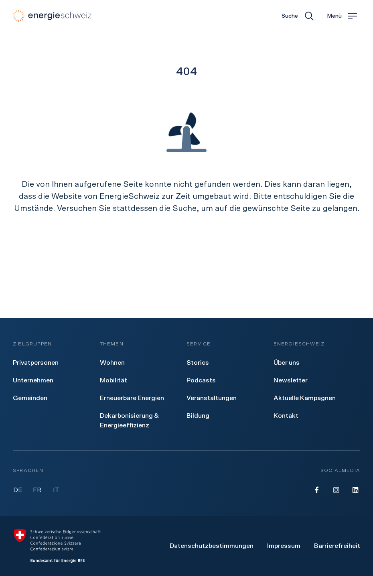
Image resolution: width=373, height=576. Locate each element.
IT (56, 490)
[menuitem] (36, 363)
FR (37, 490)
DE (17, 490)
